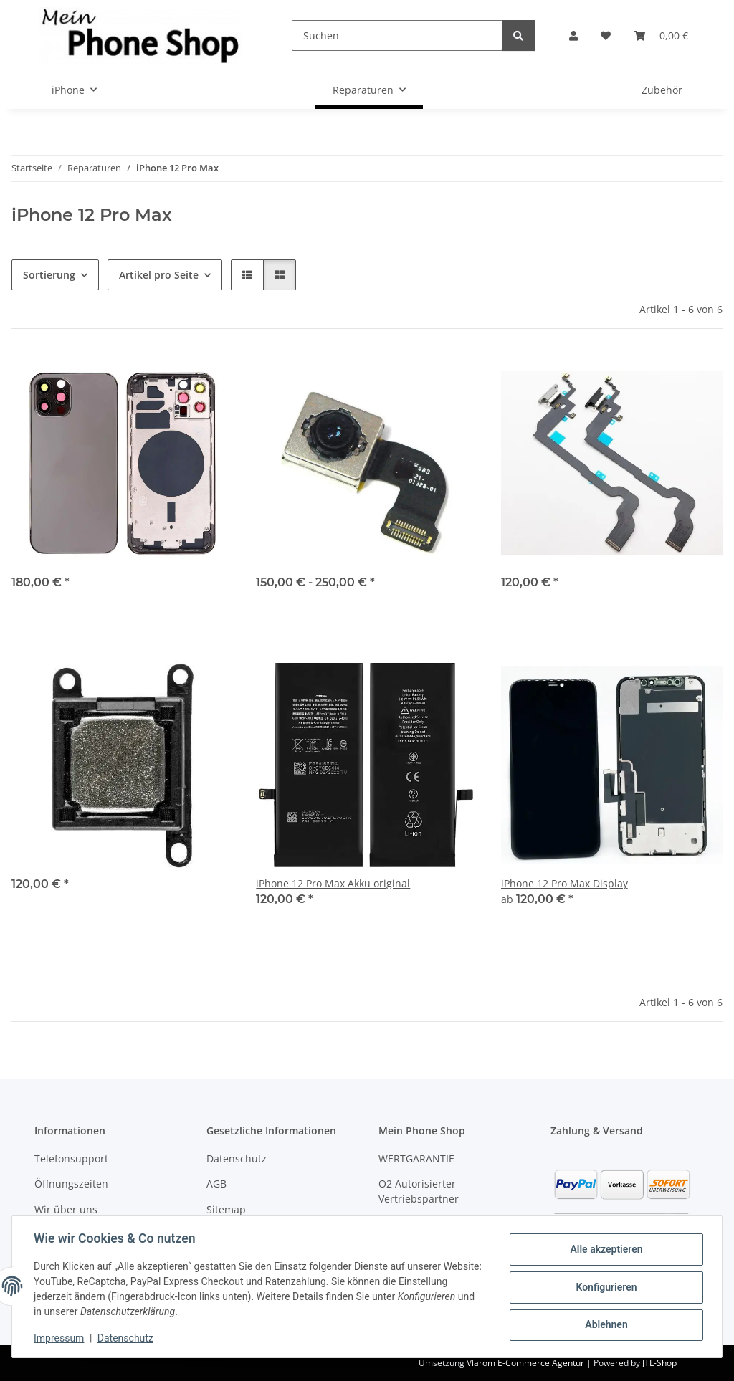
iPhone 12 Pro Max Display (564, 883)
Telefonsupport (71, 1158)
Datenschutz (127, 1338)
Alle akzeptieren (604, 1250)
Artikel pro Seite (159, 275)
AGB (216, 1183)
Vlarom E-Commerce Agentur (526, 1363)
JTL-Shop (659, 1363)
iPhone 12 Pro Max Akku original (333, 883)
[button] (573, 35)
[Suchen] (397, 35)
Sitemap (226, 1209)
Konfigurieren (604, 1287)
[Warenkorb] (661, 35)
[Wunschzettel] (605, 35)
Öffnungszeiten (71, 1183)
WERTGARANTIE (416, 1158)
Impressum (60, 1338)
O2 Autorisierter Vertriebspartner (418, 1191)
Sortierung (49, 275)
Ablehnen (604, 1324)
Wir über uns (65, 1209)
